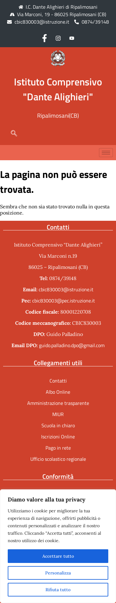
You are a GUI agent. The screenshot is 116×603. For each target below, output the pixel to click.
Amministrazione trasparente (58, 403)
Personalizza (58, 573)
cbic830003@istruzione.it (42, 21)
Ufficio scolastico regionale (58, 459)
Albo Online (58, 392)
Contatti (58, 380)
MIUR (58, 414)
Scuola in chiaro (58, 425)
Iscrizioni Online (58, 436)
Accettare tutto (58, 556)
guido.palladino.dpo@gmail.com (72, 345)
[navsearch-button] (11, 134)
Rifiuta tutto (58, 589)
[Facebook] (44, 38)
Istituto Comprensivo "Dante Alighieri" (58, 89)
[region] (58, 546)
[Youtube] (71, 38)
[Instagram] (58, 38)
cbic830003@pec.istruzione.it (63, 300)
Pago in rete (58, 447)
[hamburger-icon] (106, 152)
